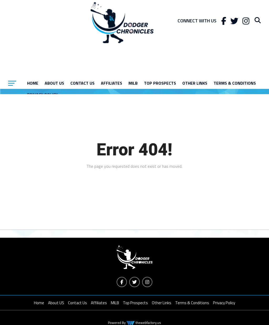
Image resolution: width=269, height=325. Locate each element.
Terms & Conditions (235, 83)
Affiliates (111, 83)
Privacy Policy (224, 303)
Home (32, 83)
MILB (133, 83)
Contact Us (82, 83)
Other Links (194, 83)
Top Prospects (160, 83)
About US (54, 83)
